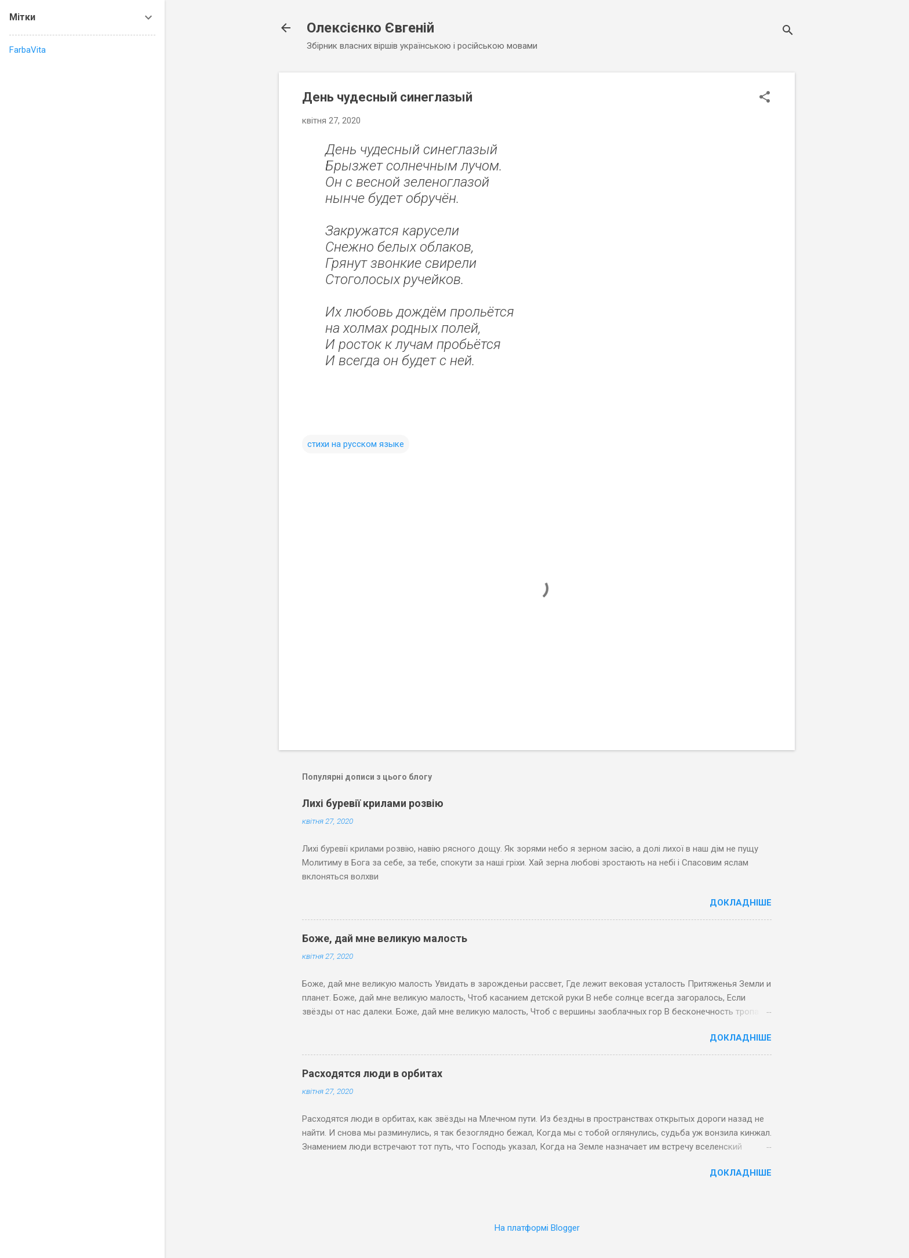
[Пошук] (788, 31)
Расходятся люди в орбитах (372, 1073)
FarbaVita (27, 50)
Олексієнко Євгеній (370, 28)
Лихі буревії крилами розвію (372, 803)
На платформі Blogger (537, 1228)
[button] (765, 98)
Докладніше (741, 902)
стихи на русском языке (355, 444)
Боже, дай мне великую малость (384, 938)
